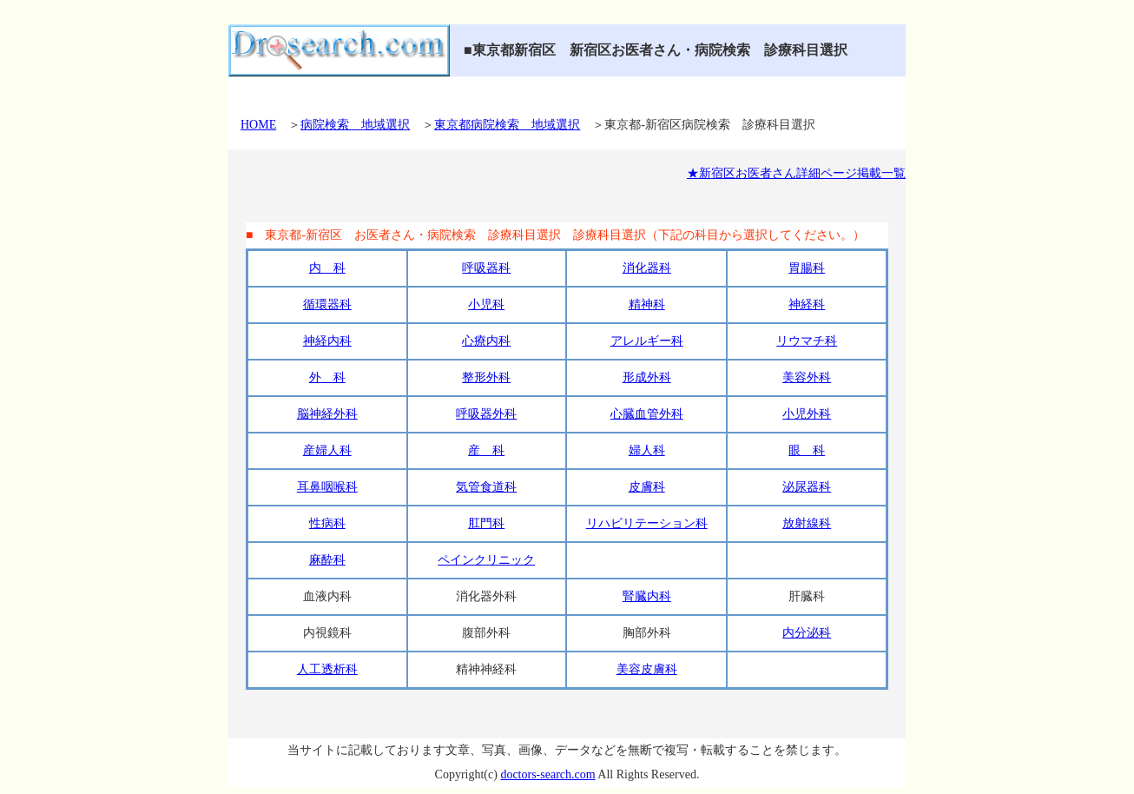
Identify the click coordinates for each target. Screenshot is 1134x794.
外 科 (327, 377)
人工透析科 (327, 669)
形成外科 (647, 377)
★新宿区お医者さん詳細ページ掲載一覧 (796, 173)
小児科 (486, 304)
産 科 (486, 450)
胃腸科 (806, 268)
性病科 (327, 523)
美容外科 (806, 377)
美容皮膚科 (646, 669)
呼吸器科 (486, 268)
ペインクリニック (486, 559)
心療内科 (486, 340)
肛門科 (486, 523)
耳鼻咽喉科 (327, 486)
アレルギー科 (646, 340)
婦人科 (647, 450)
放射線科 (806, 523)
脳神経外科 (327, 413)
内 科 (327, 268)
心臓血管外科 (646, 413)
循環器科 (327, 304)
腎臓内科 (647, 596)
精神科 (647, 304)
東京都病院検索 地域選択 (507, 124)
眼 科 (806, 450)
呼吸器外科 (486, 413)
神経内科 (327, 340)
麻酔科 (327, 559)
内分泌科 (806, 632)
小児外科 (806, 413)
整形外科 (486, 377)
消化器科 (647, 268)
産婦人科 (327, 450)
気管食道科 (486, 486)
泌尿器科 (806, 486)
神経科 (806, 304)
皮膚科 (647, 486)
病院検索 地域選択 (355, 124)
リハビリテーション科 (647, 523)
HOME (258, 124)
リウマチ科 (806, 340)
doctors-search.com (547, 774)
